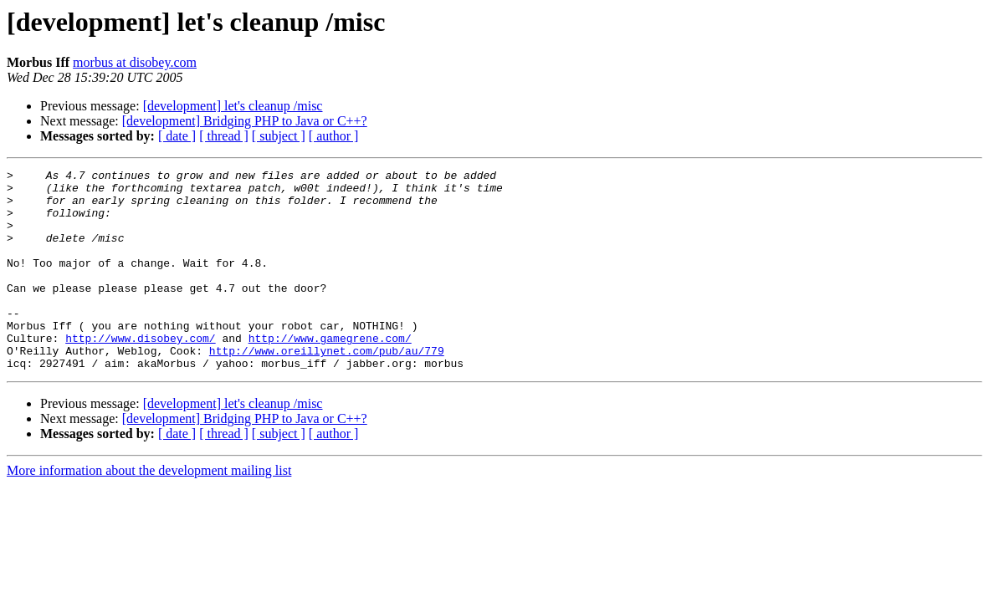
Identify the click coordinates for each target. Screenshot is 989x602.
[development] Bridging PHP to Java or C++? (244, 121)
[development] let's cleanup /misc (233, 106)
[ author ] (334, 136)
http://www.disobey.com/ (140, 372)
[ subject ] (278, 136)
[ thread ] (224, 136)
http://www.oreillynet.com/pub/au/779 (326, 387)
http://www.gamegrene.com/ (330, 372)
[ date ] (177, 136)
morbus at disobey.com (135, 62)
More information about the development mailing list (149, 510)
